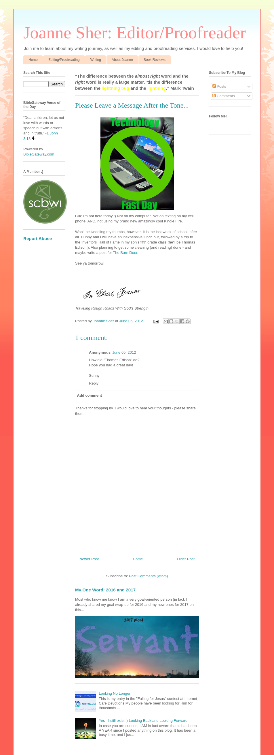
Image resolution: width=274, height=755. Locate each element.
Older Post (186, 559)
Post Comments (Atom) (148, 576)
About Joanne (122, 60)
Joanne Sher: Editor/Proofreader (134, 32)
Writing (95, 60)
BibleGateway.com (38, 154)
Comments (223, 96)
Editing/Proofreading (64, 60)
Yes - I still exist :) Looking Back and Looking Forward (143, 720)
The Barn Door (125, 252)
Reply (93, 383)
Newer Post (89, 559)
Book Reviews (154, 60)
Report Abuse (37, 238)
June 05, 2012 (124, 352)
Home (33, 60)
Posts (219, 86)
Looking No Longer (114, 693)
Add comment (89, 395)
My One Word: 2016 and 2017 (105, 589)
